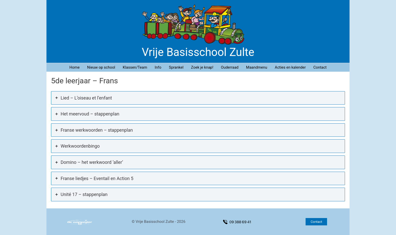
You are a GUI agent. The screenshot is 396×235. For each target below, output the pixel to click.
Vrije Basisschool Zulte (198, 52)
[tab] (198, 98)
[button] (316, 221)
